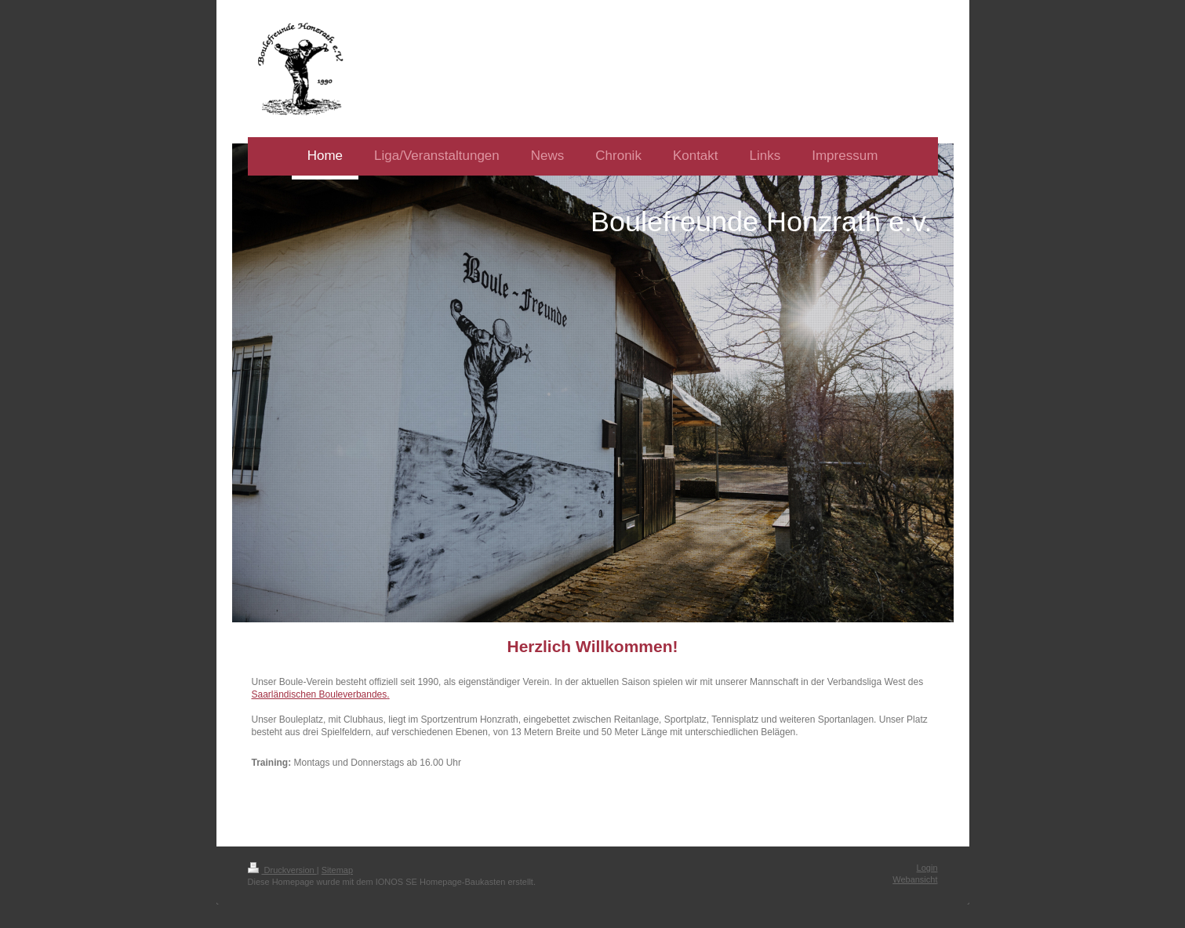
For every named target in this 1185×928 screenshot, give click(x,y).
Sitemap (337, 870)
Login (927, 867)
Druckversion (282, 870)
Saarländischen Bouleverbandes (319, 694)
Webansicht (914, 879)
